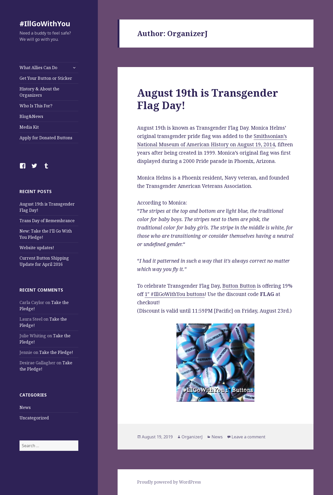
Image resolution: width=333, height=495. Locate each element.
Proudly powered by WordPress (169, 482)
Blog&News (31, 116)
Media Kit (29, 127)
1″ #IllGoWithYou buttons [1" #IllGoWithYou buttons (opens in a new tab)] (175, 294)
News (25, 407)
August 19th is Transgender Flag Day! (207, 99)
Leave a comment (248, 437)
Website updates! (37, 247)
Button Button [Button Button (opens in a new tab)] (239, 285)
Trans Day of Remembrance (47, 220)
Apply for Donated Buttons (46, 138)
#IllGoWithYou (45, 23)
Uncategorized (34, 418)
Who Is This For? (36, 106)
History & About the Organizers (39, 92)
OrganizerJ (192, 437)
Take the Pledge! (56, 352)
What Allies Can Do (38, 67)
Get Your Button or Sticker (46, 78)
